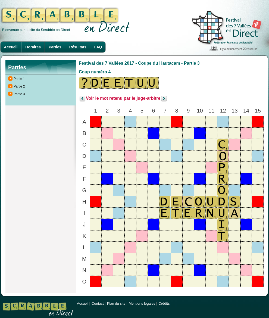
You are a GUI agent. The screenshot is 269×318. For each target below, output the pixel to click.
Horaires (33, 47)
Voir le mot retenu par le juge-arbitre (123, 98)
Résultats (77, 47)
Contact (98, 303)
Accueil (11, 47)
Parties (55, 47)
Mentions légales (142, 303)
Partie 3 (19, 94)
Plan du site (116, 303)
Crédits (164, 303)
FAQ (98, 47)
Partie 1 (19, 79)
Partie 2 (19, 86)
